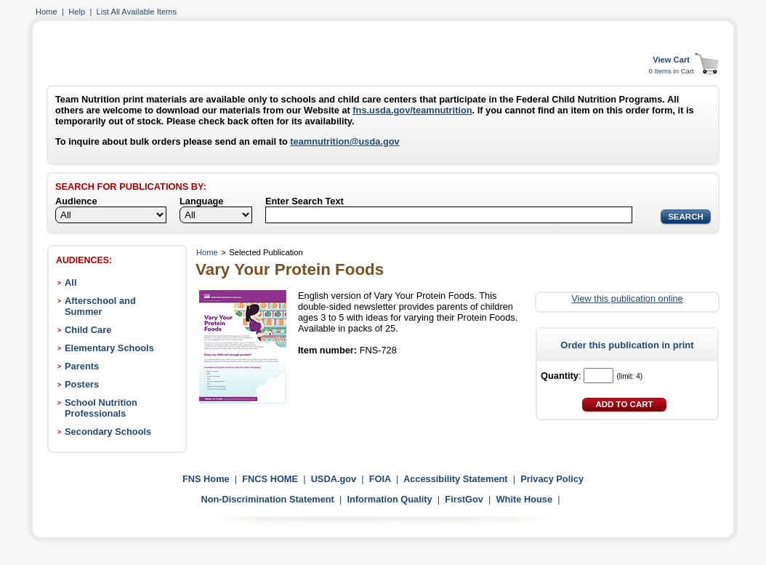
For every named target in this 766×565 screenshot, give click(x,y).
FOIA (380, 478)
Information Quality (389, 499)
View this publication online (626, 298)
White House (524, 499)
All (70, 282)
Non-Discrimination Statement (267, 499)
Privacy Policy (552, 478)
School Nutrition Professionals (101, 408)
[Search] (448, 215)
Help (76, 11)
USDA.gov (334, 478)
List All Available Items (137, 11)
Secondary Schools (108, 431)
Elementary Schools (109, 347)
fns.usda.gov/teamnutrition (412, 110)
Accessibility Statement (455, 478)
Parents (82, 366)
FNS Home (206, 478)
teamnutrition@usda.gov (344, 141)
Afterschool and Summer (100, 306)
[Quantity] (598, 375)
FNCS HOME (270, 478)
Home (46, 11)
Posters (82, 384)
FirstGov (464, 499)
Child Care (88, 329)
